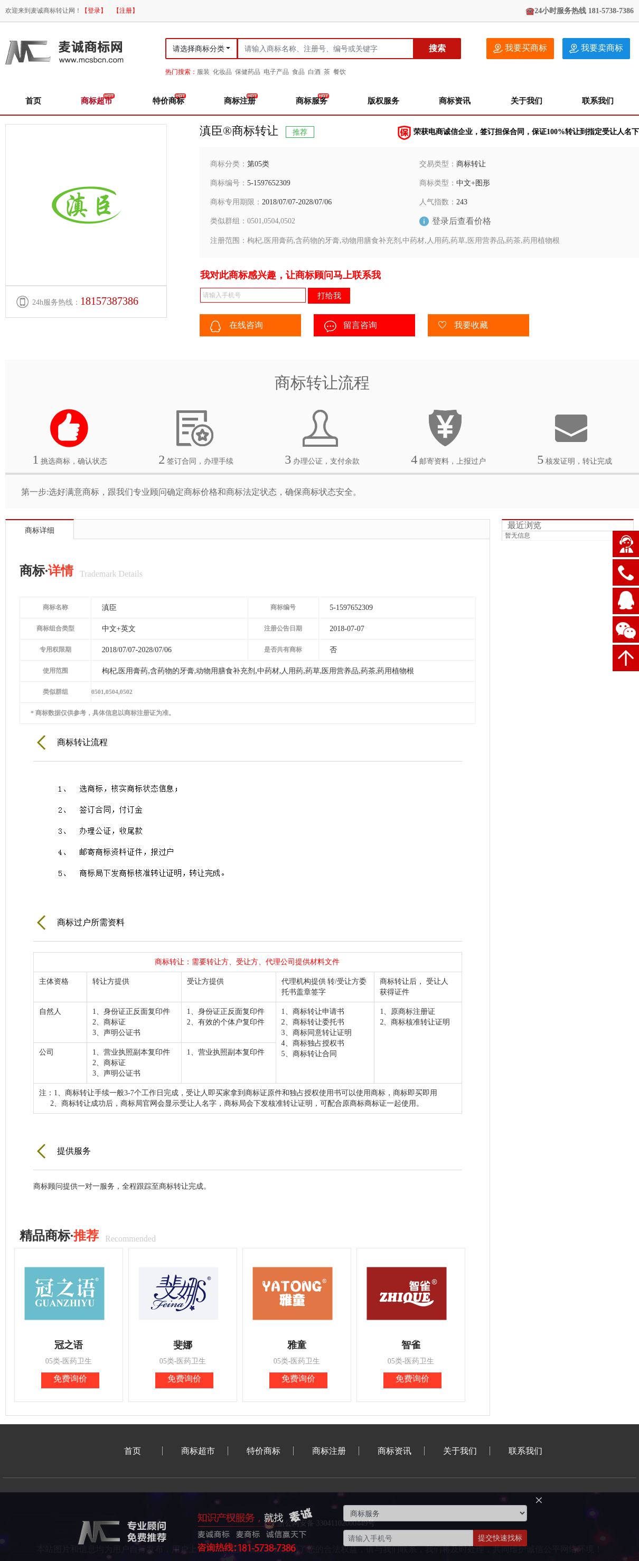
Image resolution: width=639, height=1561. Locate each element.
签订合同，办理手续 (195, 437)
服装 (203, 72)
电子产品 (276, 72)
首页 (33, 101)
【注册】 (125, 10)
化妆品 (222, 72)
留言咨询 (350, 326)
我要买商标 (520, 48)
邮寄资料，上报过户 (448, 437)
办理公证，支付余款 (322, 437)
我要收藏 (463, 326)
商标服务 (311, 101)
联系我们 (598, 101)
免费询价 (70, 1378)
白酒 (314, 72)
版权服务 (383, 101)
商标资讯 (455, 101)
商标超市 (96, 101)
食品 (298, 72)
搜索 (437, 48)
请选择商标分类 (198, 49)
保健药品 (247, 72)
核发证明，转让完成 (574, 437)
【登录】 (94, 10)
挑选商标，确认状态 (69, 437)
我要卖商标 (596, 48)
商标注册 (240, 101)
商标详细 (39, 530)
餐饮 (339, 72)
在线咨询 (236, 326)
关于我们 (526, 101)
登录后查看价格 (461, 221)
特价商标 (168, 101)
